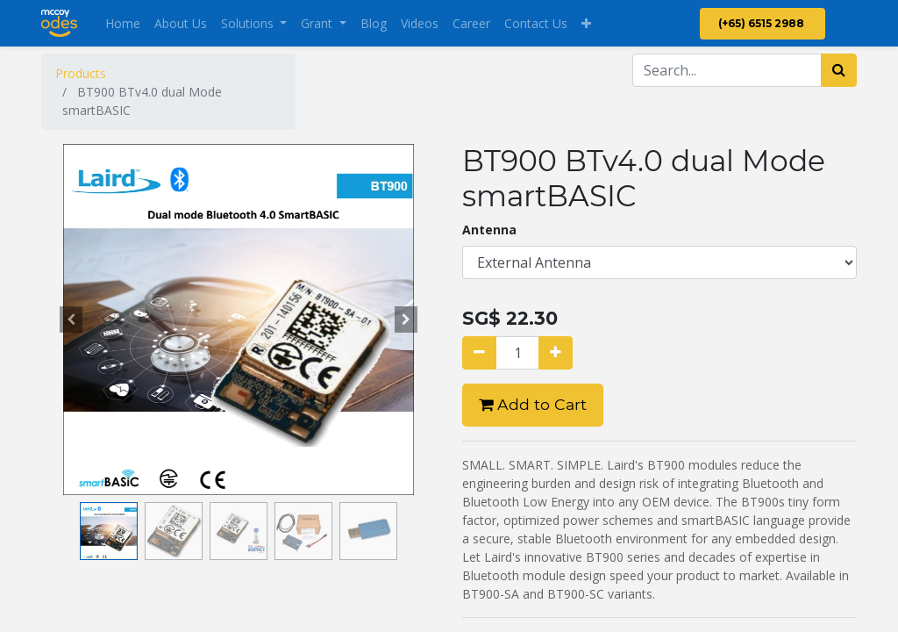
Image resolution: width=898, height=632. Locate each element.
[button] (586, 23)
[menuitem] (122, 23)
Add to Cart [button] (533, 404)
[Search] (839, 70)
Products (80, 73)
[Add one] (555, 353)
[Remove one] (479, 353)
